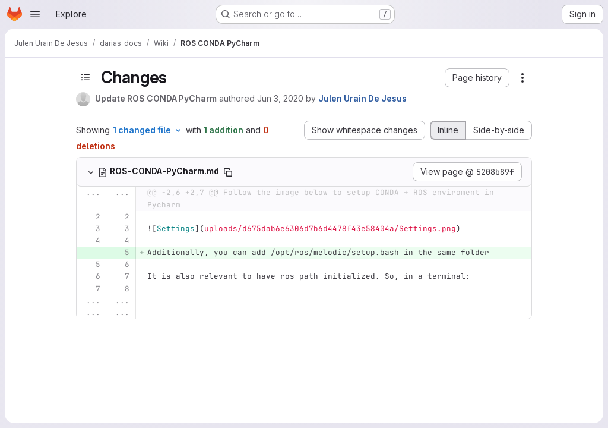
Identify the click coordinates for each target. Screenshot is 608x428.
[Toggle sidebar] (85, 77)
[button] (477, 77)
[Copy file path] (228, 172)
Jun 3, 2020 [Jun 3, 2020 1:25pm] (280, 98)
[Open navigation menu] (35, 14)
